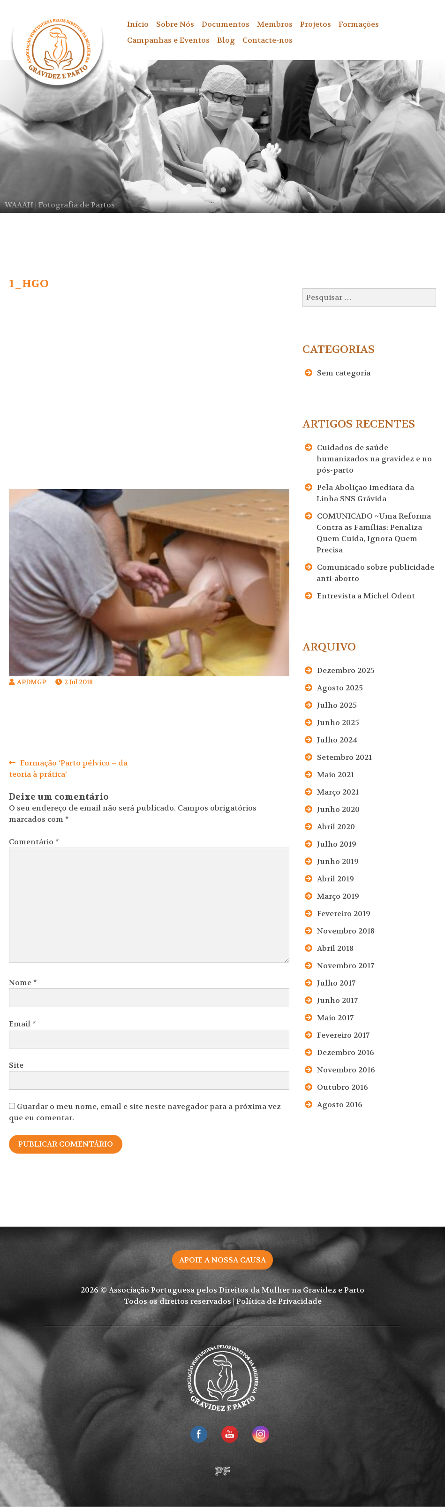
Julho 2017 (336, 983)
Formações (359, 24)
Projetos (315, 24)
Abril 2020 (336, 827)
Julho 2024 (337, 740)
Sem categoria (343, 373)
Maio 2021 (335, 775)
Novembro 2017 (345, 966)
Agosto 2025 (340, 688)
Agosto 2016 (339, 1104)
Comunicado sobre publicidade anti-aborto (375, 572)
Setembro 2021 (344, 757)
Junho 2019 (338, 861)
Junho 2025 (338, 722)
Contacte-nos (267, 40)
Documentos (225, 24)
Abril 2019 (335, 879)
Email (22, 1024)
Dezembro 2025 (346, 670)
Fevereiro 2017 (343, 1035)
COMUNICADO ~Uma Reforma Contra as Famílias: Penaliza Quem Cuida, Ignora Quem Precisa (374, 533)
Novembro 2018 (346, 931)
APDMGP (31, 682)
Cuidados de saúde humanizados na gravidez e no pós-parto (374, 459)
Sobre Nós (175, 24)
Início (138, 24)
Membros (275, 24)
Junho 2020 (338, 809)
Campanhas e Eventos (168, 40)
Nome (23, 982)
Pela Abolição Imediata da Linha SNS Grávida (365, 493)
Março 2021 (338, 792)
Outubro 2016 (342, 1087)
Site (16, 1065)
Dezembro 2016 (345, 1052)
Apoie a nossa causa (222, 1260)
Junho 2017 (337, 1000)
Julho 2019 (336, 844)
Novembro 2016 (346, 1070)
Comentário (34, 842)
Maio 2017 (335, 1018)
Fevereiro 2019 (343, 913)
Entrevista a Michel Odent (366, 596)
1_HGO (29, 283)
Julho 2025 (337, 705)
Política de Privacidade (279, 1301)
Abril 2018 (335, 948)
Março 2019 (338, 896)
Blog (226, 40)
